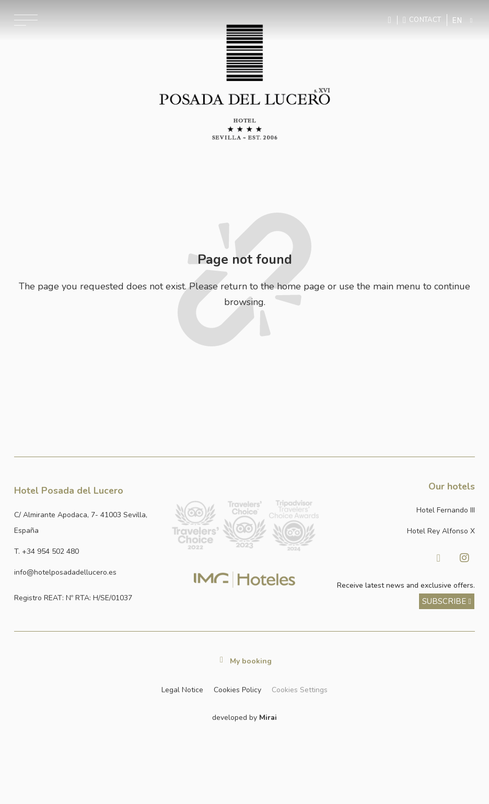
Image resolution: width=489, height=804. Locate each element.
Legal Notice (182, 690)
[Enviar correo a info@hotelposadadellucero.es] (88, 572)
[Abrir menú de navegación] (26, 20)
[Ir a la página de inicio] (245, 82)
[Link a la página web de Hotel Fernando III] (401, 510)
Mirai (268, 718)
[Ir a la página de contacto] (422, 20)
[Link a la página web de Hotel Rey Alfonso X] (401, 531)
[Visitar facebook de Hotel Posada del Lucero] (438, 557)
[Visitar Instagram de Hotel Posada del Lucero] (464, 557)
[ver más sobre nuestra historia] (446, 601)
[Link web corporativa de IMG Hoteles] (245, 579)
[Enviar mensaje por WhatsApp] (391, 20)
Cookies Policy (237, 690)
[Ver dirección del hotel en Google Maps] (88, 523)
